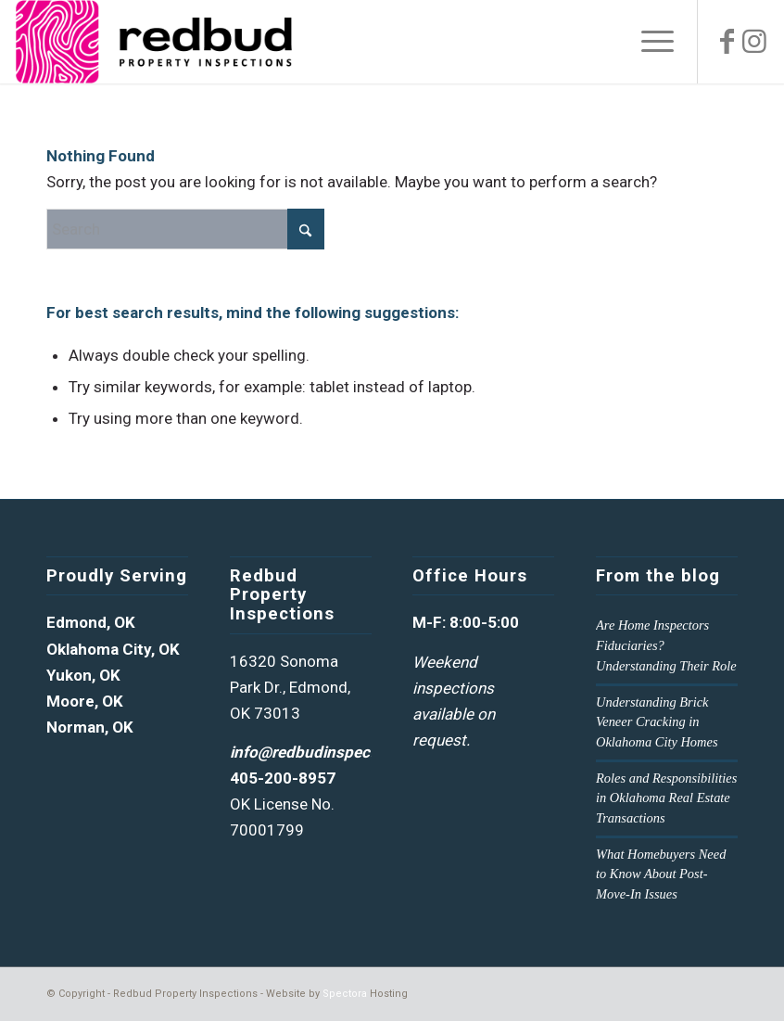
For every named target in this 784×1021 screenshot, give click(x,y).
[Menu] (648, 41)
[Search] (185, 229)
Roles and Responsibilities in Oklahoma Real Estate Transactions (666, 798)
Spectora (344, 994)
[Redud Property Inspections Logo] (154, 41)
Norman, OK (89, 727)
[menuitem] (648, 41)
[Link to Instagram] (754, 42)
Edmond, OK (90, 622)
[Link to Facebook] (726, 42)
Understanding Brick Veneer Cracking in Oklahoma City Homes (657, 722)
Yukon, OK (83, 675)
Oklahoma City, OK (113, 649)
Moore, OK (84, 701)
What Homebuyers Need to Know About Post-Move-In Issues (661, 874)
